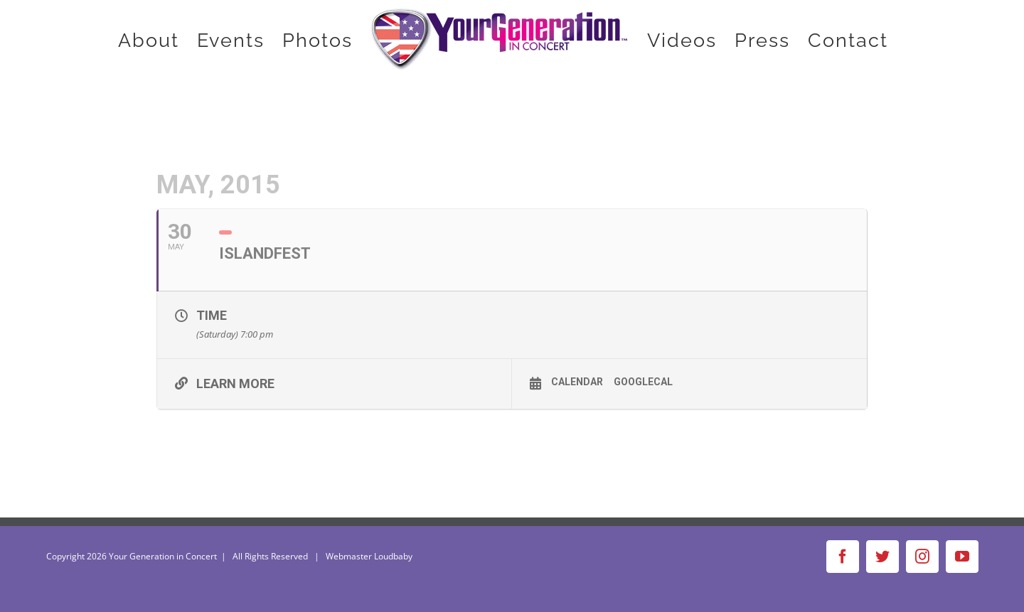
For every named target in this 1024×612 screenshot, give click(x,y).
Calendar (577, 381)
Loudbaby (393, 556)
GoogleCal (643, 381)
